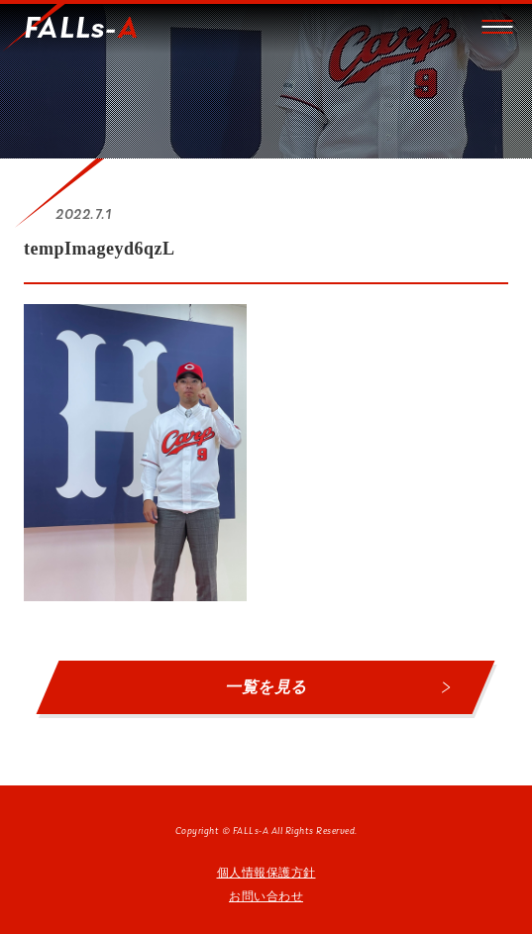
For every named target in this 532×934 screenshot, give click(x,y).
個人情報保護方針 (266, 873)
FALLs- (81, 30)
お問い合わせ (266, 896)
